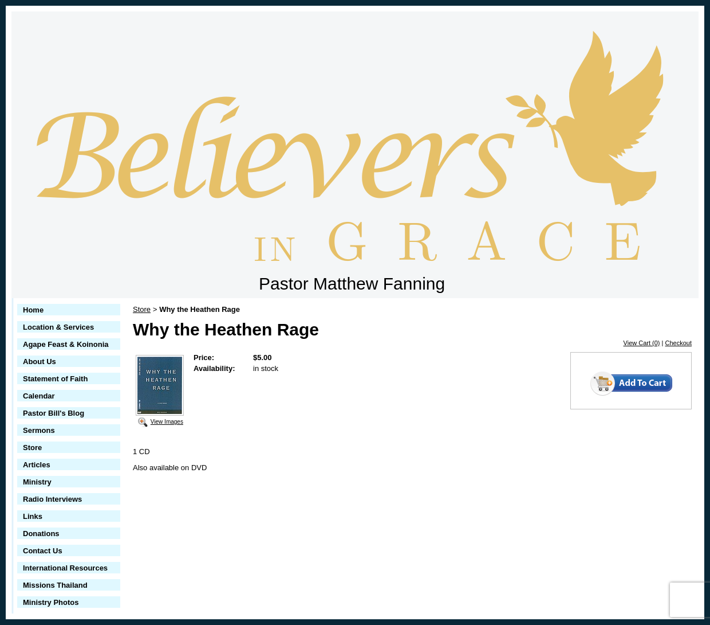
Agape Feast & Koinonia (66, 344)
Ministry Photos (51, 602)
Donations (41, 533)
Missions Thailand (55, 585)
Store (32, 447)
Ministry (37, 482)
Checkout (678, 342)
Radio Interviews (52, 499)
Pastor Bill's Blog (53, 413)
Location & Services (58, 327)
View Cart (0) (642, 342)
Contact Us (42, 550)
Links (32, 516)
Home (33, 310)
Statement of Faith (55, 378)
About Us (39, 361)
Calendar (39, 396)
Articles (36, 464)
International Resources (65, 568)
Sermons (39, 430)
